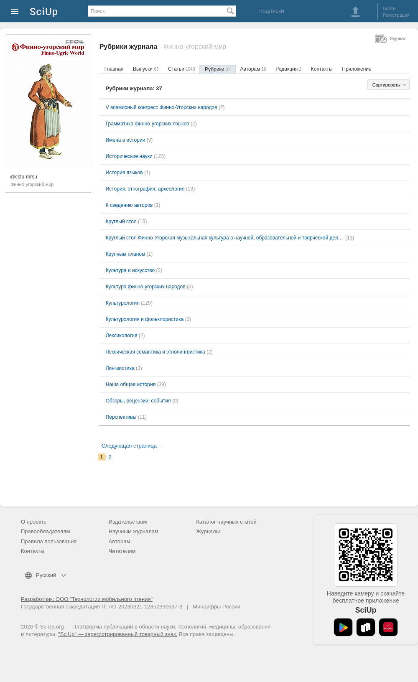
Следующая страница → (133, 446)
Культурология (123, 303)
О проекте (33, 522)
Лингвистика (120, 368)
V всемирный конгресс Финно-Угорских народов (161, 107)
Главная (114, 69)
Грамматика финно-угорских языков (147, 124)
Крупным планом (125, 254)
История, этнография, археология (145, 189)
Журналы (208, 531)
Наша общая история (131, 384)
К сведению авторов (129, 205)
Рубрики (217, 69)
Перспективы (121, 417)
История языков (124, 173)
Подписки (271, 11)
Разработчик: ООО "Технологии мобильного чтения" (87, 599)
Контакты (322, 69)
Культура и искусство (130, 270)
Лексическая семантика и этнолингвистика (155, 352)
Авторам (253, 69)
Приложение (356, 69)
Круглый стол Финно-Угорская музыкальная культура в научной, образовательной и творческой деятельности (225, 238)
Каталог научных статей (226, 522)
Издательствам (128, 522)
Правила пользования (48, 541)
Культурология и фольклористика (145, 319)
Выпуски (145, 69)
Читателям (122, 551)
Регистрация (396, 15)
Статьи (181, 69)
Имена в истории (125, 140)
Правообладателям (45, 531)
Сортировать (386, 84)
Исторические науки (129, 156)
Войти (389, 8)
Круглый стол (121, 221)
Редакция (288, 69)
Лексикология (122, 335)
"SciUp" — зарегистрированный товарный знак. (117, 634)
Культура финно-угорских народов (146, 287)
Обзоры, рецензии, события (138, 401)
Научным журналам (133, 531)
